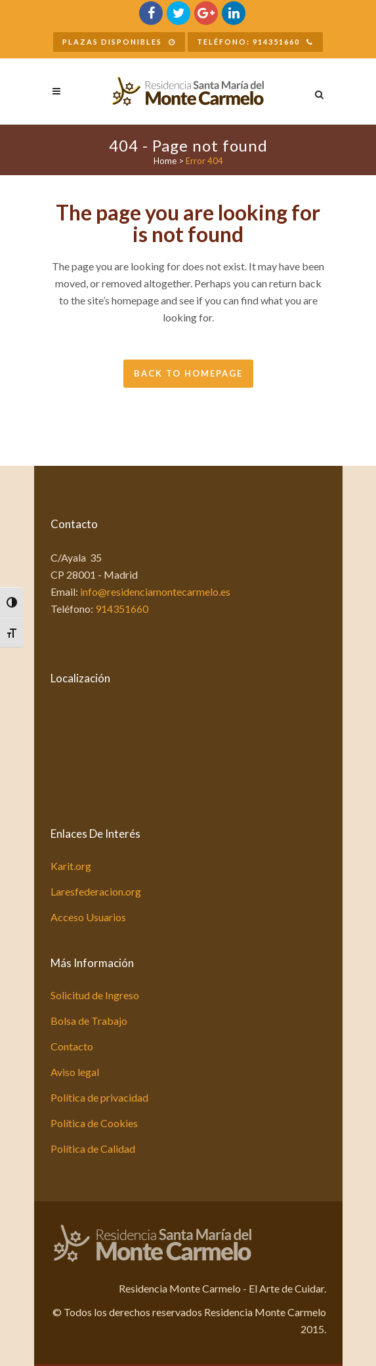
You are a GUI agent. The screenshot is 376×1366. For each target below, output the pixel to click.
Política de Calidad (93, 1148)
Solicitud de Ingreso (95, 995)
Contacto (72, 1046)
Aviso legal (75, 1072)
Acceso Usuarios (88, 917)
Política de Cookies (94, 1123)
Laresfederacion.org (96, 891)
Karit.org (71, 865)
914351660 (121, 608)
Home (165, 160)
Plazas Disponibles (119, 41)
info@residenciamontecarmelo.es (155, 591)
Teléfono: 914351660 (255, 41)
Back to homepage (188, 373)
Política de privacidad (99, 1097)
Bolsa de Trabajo (89, 1020)
